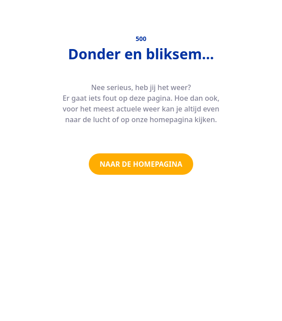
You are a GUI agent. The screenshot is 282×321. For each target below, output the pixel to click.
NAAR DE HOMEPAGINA (141, 164)
